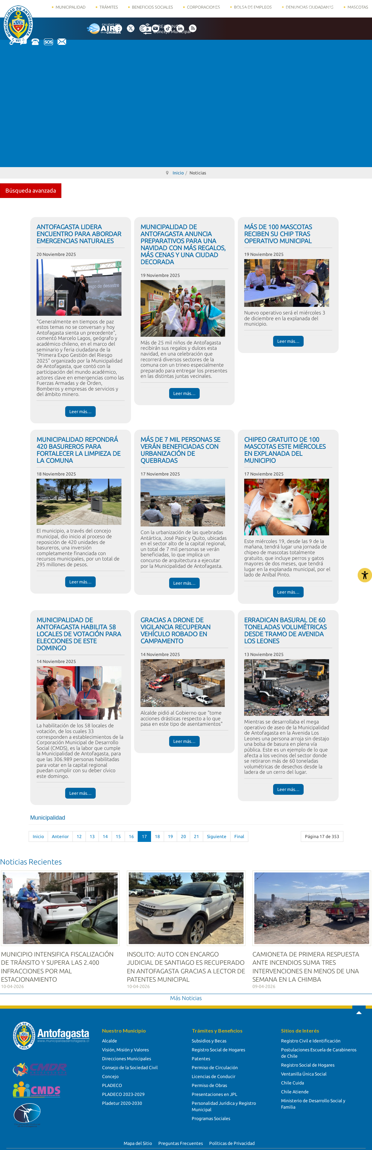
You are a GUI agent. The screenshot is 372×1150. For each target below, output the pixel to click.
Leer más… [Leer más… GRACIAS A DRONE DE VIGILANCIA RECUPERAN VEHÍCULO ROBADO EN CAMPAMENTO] (184, 741)
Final (239, 836)
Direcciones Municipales (126, 1056)
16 (131, 836)
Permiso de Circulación (215, 1065)
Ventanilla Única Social (304, 1071)
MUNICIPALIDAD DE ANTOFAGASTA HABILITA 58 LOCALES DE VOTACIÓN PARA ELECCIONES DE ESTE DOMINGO (79, 634)
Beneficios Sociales (152, 7)
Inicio (38, 836)
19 (170, 836)
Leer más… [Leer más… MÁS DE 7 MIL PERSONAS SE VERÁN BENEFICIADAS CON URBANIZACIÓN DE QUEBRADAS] (184, 583)
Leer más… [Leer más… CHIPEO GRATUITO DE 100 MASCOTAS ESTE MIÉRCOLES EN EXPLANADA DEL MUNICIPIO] (288, 592)
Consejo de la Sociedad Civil (130, 1065)
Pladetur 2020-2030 (122, 1101)
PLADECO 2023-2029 (123, 1092)
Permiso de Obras (209, 1083)
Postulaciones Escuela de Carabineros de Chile (318, 1050)
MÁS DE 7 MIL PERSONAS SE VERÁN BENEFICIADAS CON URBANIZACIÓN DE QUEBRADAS (180, 450)
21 (196, 836)
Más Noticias (186, 996)
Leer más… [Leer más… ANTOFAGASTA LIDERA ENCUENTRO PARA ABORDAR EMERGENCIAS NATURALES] (80, 411)
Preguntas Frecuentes (180, 1141)
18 (157, 836)
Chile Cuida (292, 1080)
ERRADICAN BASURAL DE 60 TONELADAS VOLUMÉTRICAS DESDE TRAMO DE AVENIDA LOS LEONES (285, 630)
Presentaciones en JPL (214, 1092)
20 (183, 836)
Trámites (109, 7)
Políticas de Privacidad (232, 1141)
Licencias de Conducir (213, 1074)
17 (144, 836)
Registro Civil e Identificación (311, 1038)
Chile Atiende (295, 1089)
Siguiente (216, 836)
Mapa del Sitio (138, 1141)
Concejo (110, 1074)
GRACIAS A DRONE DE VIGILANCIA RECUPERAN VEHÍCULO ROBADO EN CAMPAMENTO (175, 630)
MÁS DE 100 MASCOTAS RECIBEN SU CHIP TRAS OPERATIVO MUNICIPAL (278, 233)
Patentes (201, 1056)
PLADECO (112, 1083)
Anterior (60, 836)
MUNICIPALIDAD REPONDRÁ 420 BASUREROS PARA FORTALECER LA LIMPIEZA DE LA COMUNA (79, 450)
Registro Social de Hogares (218, 1047)
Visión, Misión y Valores (125, 1047)
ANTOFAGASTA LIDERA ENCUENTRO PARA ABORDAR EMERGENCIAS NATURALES (79, 233)
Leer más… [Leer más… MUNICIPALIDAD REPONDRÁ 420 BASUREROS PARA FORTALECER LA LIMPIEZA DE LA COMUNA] (80, 581)
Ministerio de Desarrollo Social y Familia (313, 1101)
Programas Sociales (211, 1116)
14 (105, 836)
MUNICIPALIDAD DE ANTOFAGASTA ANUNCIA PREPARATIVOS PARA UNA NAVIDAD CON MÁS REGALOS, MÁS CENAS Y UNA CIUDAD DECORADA (183, 244)
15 (118, 836)
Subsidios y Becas (209, 1038)
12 (79, 836)
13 (92, 836)
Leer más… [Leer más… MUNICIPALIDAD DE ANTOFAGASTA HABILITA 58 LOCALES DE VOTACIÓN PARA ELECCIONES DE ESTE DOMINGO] (80, 793)
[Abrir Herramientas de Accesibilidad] (365, 575)
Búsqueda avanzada (30, 190)
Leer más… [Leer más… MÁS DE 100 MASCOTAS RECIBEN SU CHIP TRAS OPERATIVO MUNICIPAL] (288, 341)
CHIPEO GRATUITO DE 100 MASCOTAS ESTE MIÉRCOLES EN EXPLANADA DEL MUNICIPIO (285, 450)
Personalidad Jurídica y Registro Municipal (224, 1104)
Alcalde (109, 1038)
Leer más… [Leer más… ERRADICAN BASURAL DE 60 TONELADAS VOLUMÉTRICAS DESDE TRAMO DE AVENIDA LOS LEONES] (288, 789)
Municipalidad (71, 7)
